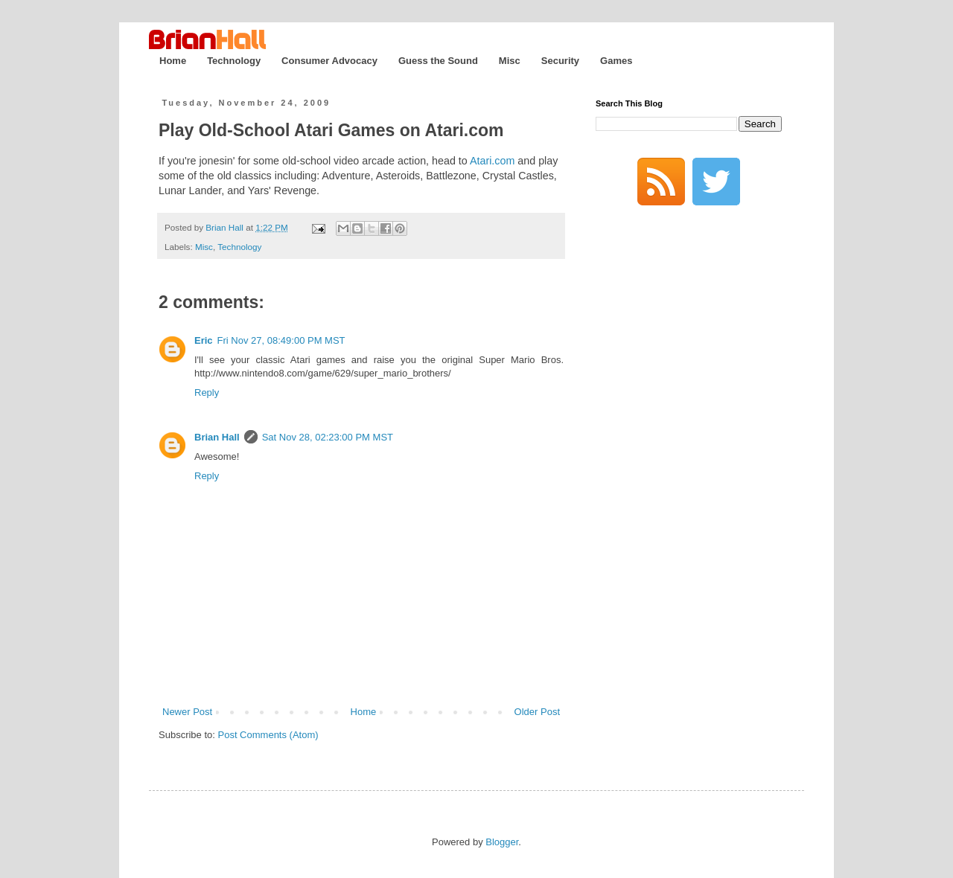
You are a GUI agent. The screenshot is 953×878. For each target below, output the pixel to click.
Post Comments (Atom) (268, 734)
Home (172, 60)
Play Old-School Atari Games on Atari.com (331, 130)
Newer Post (187, 711)
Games (616, 60)
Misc (509, 60)
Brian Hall (217, 437)
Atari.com (492, 161)
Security (560, 60)
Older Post (537, 711)
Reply (206, 392)
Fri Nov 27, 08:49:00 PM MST (281, 340)
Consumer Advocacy (329, 60)
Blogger (501, 841)
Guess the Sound (438, 60)
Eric (203, 340)
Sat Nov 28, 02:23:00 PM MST (327, 437)
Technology (234, 60)
